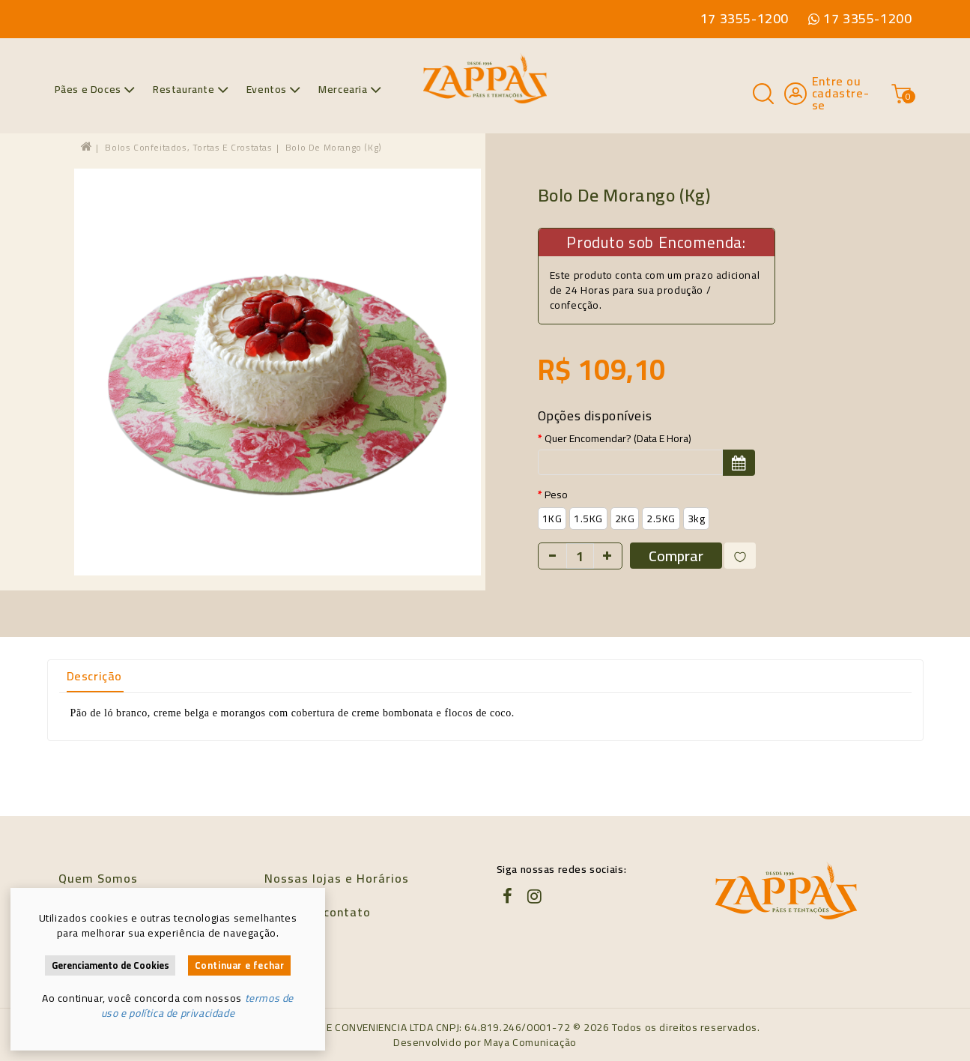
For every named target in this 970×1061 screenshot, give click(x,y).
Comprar (676, 555)
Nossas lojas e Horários (336, 878)
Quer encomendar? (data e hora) (618, 438)
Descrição (94, 676)
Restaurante (190, 89)
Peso (556, 494)
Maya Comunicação (530, 1042)
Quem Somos (98, 878)
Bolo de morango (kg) (333, 147)
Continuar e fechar (240, 965)
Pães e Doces (95, 89)
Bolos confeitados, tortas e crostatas (188, 147)
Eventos (273, 89)
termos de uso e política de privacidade (197, 1005)
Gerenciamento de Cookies (110, 965)
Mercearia (349, 89)
